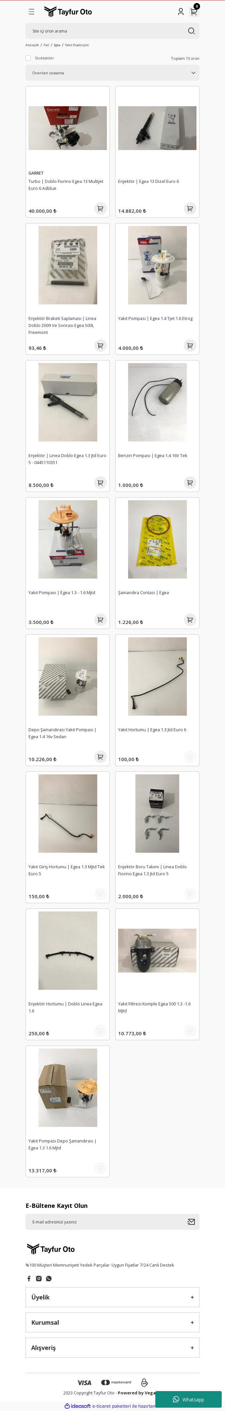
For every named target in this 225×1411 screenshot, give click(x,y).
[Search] (112, 31)
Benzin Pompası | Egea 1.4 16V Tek (153, 455)
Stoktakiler (44, 57)
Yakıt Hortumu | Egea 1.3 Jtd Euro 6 (152, 730)
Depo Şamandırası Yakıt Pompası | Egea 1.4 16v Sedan (63, 733)
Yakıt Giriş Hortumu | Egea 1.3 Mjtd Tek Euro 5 (67, 870)
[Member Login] (181, 11)
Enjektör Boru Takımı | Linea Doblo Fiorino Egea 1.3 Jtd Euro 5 (152, 870)
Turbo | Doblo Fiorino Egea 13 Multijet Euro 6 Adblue (66, 184)
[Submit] (193, 1222)
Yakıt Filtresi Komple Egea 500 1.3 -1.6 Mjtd (154, 1007)
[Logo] (68, 12)
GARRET (36, 173)
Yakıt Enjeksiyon (77, 45)
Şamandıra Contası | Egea (143, 592)
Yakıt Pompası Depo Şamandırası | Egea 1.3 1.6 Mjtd (63, 1144)
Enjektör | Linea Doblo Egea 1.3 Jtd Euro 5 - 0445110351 (68, 458)
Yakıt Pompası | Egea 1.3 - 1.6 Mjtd (62, 592)
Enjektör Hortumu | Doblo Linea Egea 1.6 (65, 1007)
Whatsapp (188, 1399)
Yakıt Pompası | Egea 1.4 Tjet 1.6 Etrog (155, 318)
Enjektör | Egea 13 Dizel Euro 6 (148, 181)
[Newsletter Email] (112, 1222)
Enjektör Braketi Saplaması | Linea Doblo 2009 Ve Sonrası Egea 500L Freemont (62, 325)
